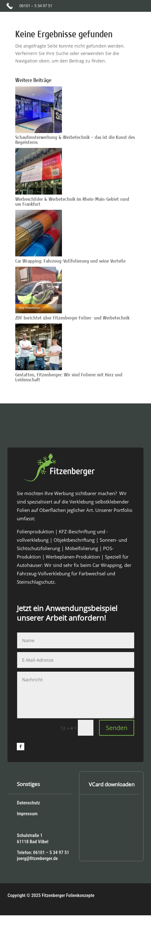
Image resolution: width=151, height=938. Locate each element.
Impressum (27, 813)
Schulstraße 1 (29, 835)
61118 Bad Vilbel (32, 841)
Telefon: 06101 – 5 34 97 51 (43, 852)
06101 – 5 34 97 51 (35, 5)
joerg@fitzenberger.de (37, 858)
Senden (116, 728)
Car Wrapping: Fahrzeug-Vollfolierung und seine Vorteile (70, 261)
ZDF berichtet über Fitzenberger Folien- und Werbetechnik (72, 317)
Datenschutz (28, 803)
